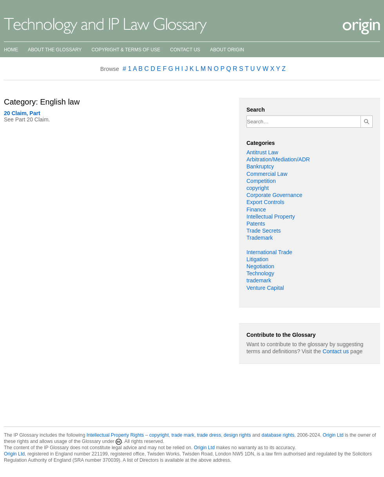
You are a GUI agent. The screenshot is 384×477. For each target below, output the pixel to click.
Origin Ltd (333, 435)
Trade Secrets (263, 231)
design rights (237, 435)
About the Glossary (55, 49)
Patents (255, 223)
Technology (260, 273)
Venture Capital (265, 288)
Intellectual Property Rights (115, 435)
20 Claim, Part (22, 113)
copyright (257, 188)
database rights (278, 435)
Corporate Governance (274, 195)
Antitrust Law (262, 152)
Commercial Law (266, 174)
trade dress (209, 435)
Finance (256, 209)
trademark (258, 280)
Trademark (259, 238)
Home (11, 49)
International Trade (269, 252)
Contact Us (185, 49)
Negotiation (260, 266)
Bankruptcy (260, 166)
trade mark (182, 435)
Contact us (335, 351)
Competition (261, 181)
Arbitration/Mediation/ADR (278, 159)
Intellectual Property (270, 216)
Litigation (257, 259)
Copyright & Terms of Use (125, 49)
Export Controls (265, 202)
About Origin (227, 49)
